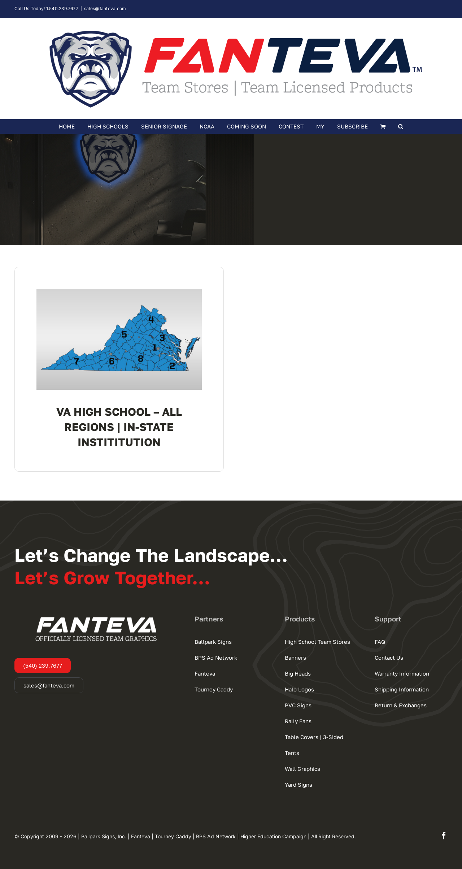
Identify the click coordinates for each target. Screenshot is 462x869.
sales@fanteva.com (105, 8)
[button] (401, 126)
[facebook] (444, 835)
